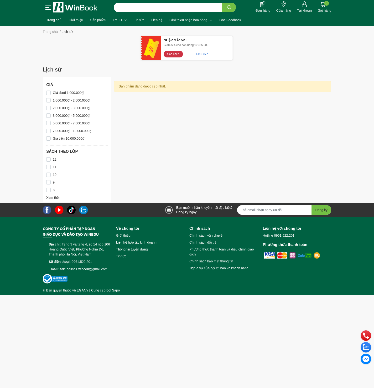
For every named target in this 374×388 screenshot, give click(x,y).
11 (55, 167)
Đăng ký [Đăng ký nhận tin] (321, 210)
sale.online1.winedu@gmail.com (84, 269)
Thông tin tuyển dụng (132, 249)
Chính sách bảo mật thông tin (211, 261)
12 (55, 159)
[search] (229, 7)
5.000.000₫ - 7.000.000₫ (71, 123)
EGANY (82, 290)
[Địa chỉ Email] (284, 210)
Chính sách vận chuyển (206, 235)
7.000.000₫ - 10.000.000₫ (72, 131)
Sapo (116, 290)
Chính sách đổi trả (203, 242)
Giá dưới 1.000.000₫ (68, 93)
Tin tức (121, 256)
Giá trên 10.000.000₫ (68, 138)
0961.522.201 (82, 262)
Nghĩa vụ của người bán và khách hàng (219, 268)
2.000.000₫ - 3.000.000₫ (71, 108)
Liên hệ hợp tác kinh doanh (136, 242)
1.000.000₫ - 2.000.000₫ (71, 100)
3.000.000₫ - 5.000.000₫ (71, 115)
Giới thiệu (123, 235)
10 (55, 175)
